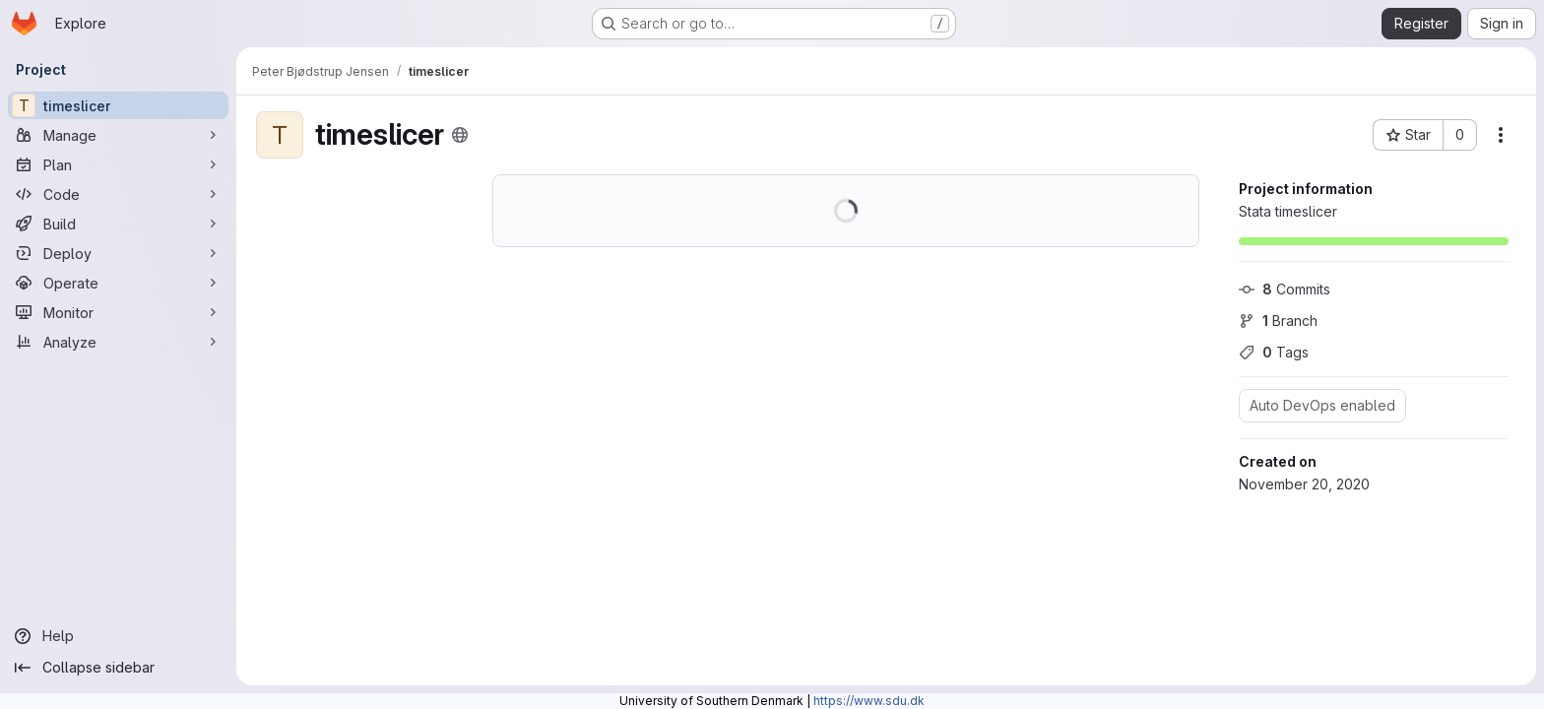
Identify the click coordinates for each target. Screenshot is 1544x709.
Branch (1278, 320)
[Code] (118, 194)
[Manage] (118, 135)
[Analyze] (118, 341)
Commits (1284, 289)
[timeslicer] (118, 105)
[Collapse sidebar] (118, 667)
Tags (1274, 352)
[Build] (118, 223)
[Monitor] (118, 312)
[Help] (118, 636)
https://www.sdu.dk (869, 700)
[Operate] (118, 282)
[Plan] (118, 164)
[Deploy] (118, 253)
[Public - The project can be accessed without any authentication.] (460, 135)
